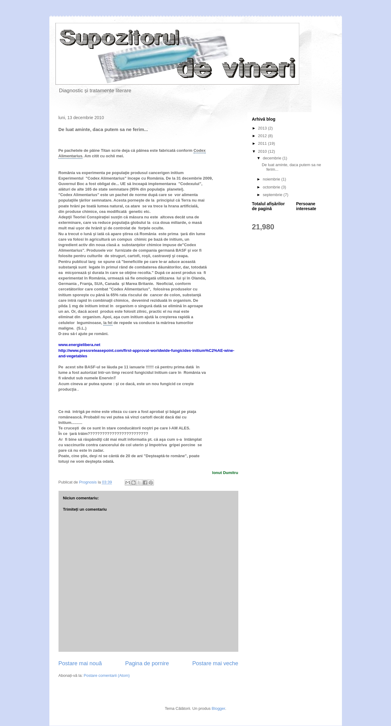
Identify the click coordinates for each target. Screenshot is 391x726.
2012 (263, 135)
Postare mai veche (215, 663)
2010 (263, 151)
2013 (263, 128)
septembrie (273, 194)
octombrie (272, 187)
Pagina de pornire (147, 663)
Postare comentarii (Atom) (107, 675)
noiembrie (272, 179)
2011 (263, 143)
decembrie (272, 158)
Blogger (218, 708)
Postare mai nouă (80, 663)
